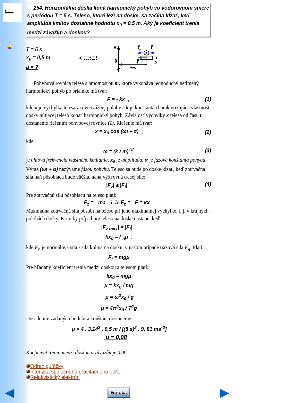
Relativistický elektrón (53, 377)
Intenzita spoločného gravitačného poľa (73, 371)
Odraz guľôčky (44, 366)
